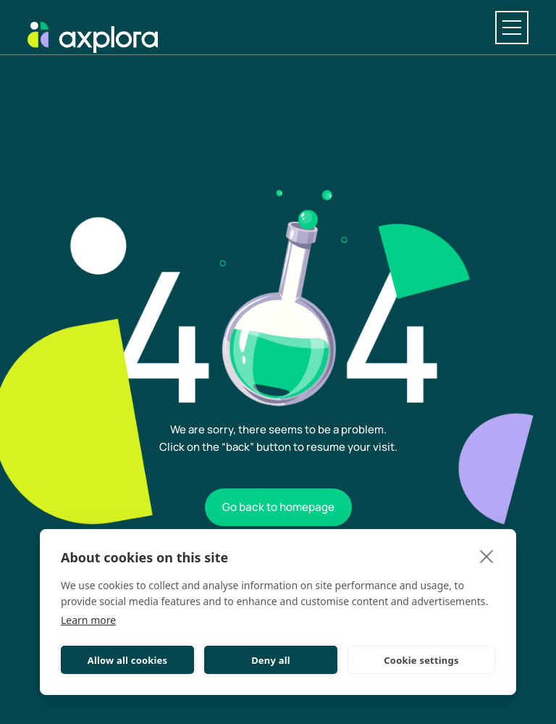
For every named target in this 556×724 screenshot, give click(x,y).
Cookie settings (421, 660)
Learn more (88, 620)
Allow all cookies (128, 660)
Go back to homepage (278, 507)
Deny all (270, 660)
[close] (487, 555)
